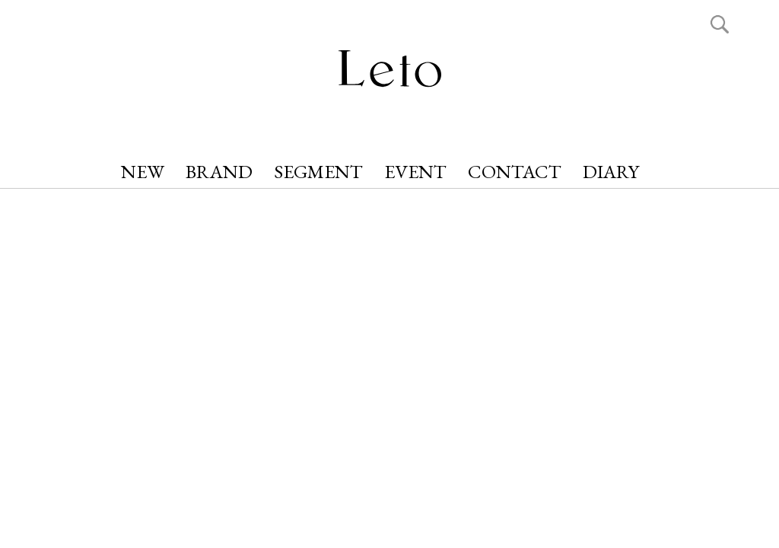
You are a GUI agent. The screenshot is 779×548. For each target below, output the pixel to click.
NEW (142, 171)
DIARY (611, 171)
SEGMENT (318, 171)
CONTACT (514, 171)
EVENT (415, 171)
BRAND (219, 171)
